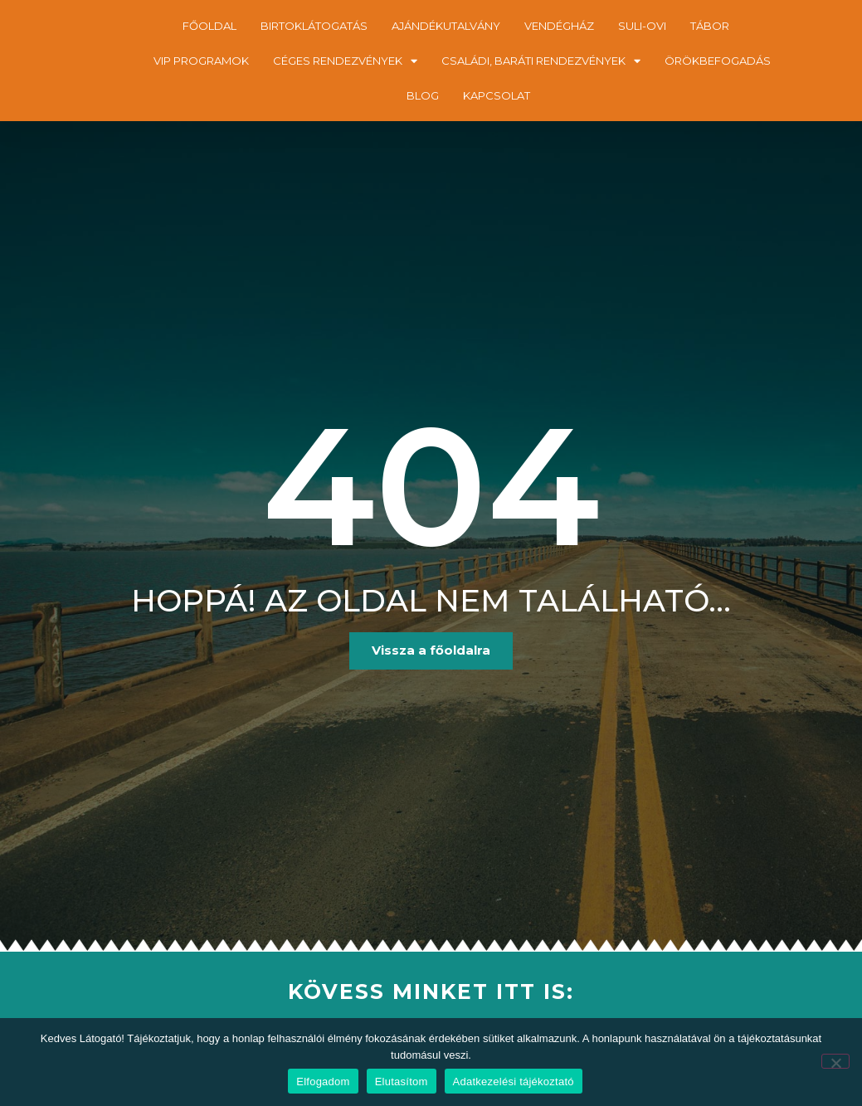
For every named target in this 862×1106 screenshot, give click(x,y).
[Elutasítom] (835, 1061)
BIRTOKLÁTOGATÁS (314, 25)
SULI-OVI (642, 25)
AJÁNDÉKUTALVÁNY (446, 25)
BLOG (423, 95)
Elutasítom (401, 1081)
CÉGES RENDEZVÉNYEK (345, 61)
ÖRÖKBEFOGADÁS (718, 60)
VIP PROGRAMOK (201, 60)
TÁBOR (709, 25)
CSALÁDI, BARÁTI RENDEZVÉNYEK (540, 61)
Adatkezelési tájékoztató (513, 1081)
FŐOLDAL (209, 25)
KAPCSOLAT (496, 95)
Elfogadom (322, 1081)
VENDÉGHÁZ (559, 25)
